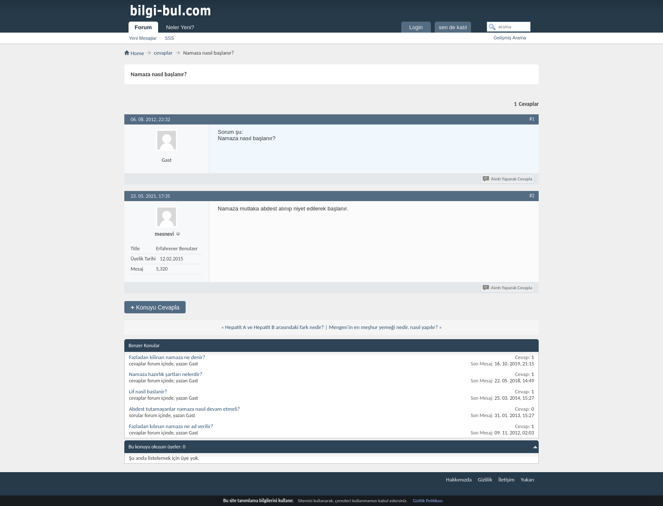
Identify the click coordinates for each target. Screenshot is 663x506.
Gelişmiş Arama (509, 37)
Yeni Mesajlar (143, 38)
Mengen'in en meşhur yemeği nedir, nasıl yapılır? (383, 327)
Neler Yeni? (180, 27)
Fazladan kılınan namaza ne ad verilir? (171, 426)
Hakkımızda (458, 479)
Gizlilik (485, 479)
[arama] (509, 27)
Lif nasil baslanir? (148, 391)
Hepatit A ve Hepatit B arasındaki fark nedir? (274, 327)
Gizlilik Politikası (428, 500)
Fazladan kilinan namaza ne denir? (167, 357)
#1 (531, 119)
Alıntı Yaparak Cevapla (508, 179)
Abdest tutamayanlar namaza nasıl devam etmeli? (184, 409)
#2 (531, 196)
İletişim (507, 479)
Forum (143, 27)
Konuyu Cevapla (155, 307)
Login (416, 27)
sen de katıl (453, 27)
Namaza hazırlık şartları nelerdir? (165, 374)
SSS (169, 38)
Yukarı (527, 479)
